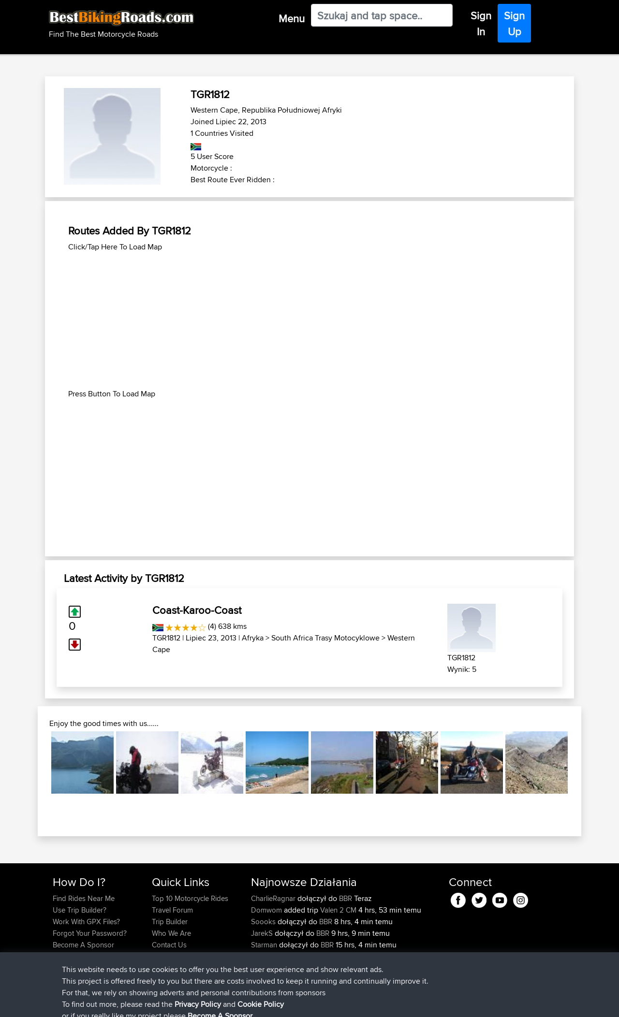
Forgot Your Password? (90, 933)
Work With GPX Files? (86, 921)
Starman (265, 945)
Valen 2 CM (338, 910)
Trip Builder (170, 921)
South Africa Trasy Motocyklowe (325, 637)
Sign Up (514, 23)
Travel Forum (172, 910)
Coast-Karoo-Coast (196, 610)
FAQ (59, 956)
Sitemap (143, 1003)
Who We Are (171, 933)
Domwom (267, 910)
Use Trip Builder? (79, 910)
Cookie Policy (230, 1003)
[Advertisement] (309, 320)
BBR (345, 898)
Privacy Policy (182, 1003)
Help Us (164, 956)
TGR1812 (166, 637)
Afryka (253, 637)
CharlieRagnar (274, 898)
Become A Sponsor (83, 945)
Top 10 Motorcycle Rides (190, 898)
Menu (292, 18)
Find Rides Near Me (84, 898)
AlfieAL (263, 956)
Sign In (481, 23)
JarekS (263, 933)
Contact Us (169, 945)
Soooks (264, 921)
